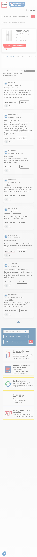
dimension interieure (12, 214)
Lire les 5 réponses (11, 167)
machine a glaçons (11, 120)
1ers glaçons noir (11, 88)
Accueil (5, 22)
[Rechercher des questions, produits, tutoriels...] (33, 16)
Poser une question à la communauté (14, 45)
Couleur (7, 185)
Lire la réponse (10, 138)
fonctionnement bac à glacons (16, 269)
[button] (4, 553)
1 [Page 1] (18, 322)
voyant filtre (9, 300)
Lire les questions (8, 56)
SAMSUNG (19, 37)
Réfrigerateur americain (22, 35)
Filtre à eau (8, 156)
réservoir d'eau (10, 241)
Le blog (29, 56)
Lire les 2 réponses (11, 102)
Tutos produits (20, 56)
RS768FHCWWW (22, 31)
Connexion (32, 10)
